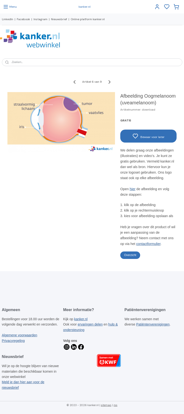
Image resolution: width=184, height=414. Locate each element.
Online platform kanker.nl (88, 19)
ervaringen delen (90, 324)
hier (132, 189)
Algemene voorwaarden (19, 335)
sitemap (106, 405)
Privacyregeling (13, 341)
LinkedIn (7, 19)
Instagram (40, 19)
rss (115, 405)
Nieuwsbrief (59, 19)
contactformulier (148, 244)
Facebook (23, 19)
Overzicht (130, 255)
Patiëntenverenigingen (153, 324)
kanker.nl (80, 319)
